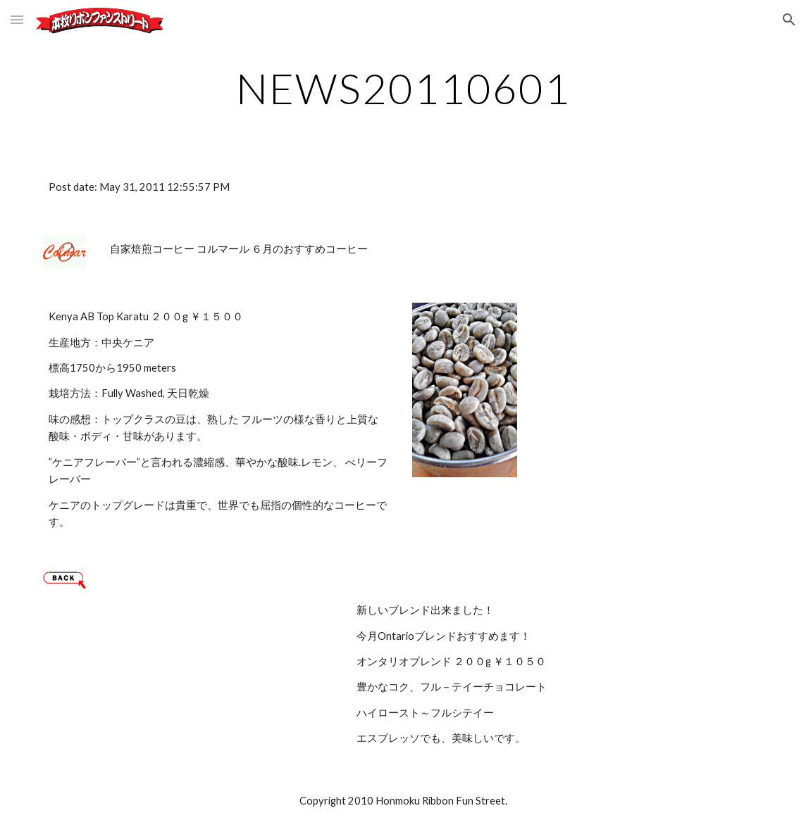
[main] (403, 88)
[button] (17, 19)
